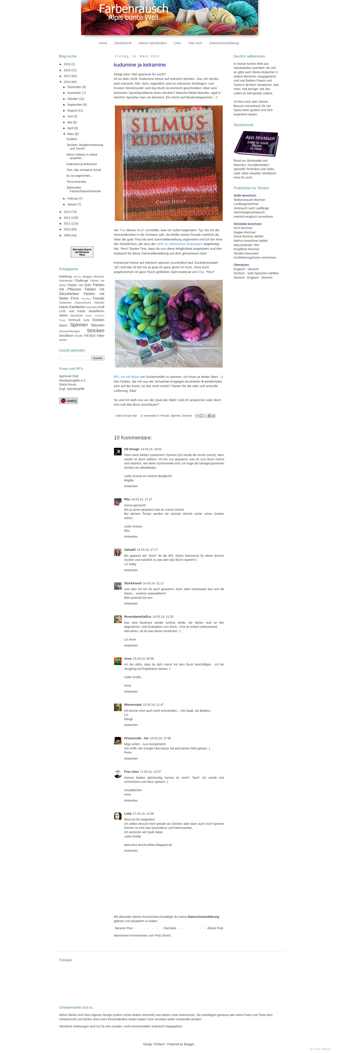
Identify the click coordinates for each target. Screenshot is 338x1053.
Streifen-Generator (246, 253)
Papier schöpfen (94, 315)
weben (63, 339)
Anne (128, 658)
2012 (67, 217)
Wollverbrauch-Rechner (249, 200)
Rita (127, 499)
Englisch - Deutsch (246, 269)
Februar (73, 198)
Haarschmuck (83, 302)
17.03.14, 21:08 (143, 813)
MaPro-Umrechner (246, 240)
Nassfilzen (76, 315)
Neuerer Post (124, 928)
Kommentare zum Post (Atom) (150, 935)
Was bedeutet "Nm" (247, 245)
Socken (98, 320)
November (74, 93)
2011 (67, 223)
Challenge (81, 280)
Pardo (62, 320)
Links (177, 43)
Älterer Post (215, 928)
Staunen (97, 325)
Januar (72, 204)
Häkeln (64, 307)
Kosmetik (91, 307)
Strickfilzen (66, 335)
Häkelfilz (99, 302)
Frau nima (131, 771)
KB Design (131, 449)
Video (100, 335)
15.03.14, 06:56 (143, 658)
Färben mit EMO (79, 285)
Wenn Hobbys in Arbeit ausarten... (82, 156)
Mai (70, 122)
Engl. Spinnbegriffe (71, 389)
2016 (67, 70)
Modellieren (96, 311)
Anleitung (65, 276)
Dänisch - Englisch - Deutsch (253, 277)
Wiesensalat (133, 704)
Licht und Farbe (72, 311)
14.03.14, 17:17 (141, 499)
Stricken (187, 415)
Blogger (189, 1044)
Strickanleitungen (69, 331)
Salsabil (130, 549)
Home (103, 43)
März (71, 134)
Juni (70, 116)
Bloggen (87, 276)
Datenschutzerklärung (224, 43)
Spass (63, 325)
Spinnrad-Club (68, 376)
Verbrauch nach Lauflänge (251, 208)
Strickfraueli (133, 583)
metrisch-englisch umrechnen (253, 216)
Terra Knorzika (76, 181)
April (70, 128)
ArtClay (77, 276)
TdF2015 (90, 335)
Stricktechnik (122, 43)
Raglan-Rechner (245, 232)
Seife (86, 320)
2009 (67, 235)
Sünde (79, 335)
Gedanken (65, 302)
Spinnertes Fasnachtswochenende (84, 189)
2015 (67, 76)
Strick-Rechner (244, 236)
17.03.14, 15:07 (150, 771)
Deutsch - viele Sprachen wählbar (256, 273)
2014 (67, 82)
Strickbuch (269, 173)
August (72, 110)
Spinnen (175, 415)
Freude (165, 415)
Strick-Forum (67, 384)
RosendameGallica (137, 616)
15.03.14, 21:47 (153, 704)
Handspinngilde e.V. (72, 380)
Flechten (86, 298)
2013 (67, 212)
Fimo (75, 298)
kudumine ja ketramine (82, 164)
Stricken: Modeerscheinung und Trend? (85, 146)
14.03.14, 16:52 (151, 449)
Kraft (101, 307)
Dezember (74, 87)
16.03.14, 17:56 (160, 738)
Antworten (131, 486)
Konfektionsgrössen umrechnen (255, 257)
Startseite (170, 928)
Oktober (73, 99)
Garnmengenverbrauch (249, 212)
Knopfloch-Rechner (247, 249)
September (75, 104)
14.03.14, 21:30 (162, 616)
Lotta (127, 813)
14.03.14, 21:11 (153, 583)
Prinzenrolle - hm (136, 738)
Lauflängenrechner (246, 204)
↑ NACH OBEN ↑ (320, 1049)
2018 (67, 64)
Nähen (63, 315)
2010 (67, 229)
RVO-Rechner (243, 228)
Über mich (195, 43)
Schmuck (74, 320)
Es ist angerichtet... (79, 175)
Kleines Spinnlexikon (153, 43)
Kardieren (77, 307)
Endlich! (72, 139)
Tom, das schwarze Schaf (84, 170)
